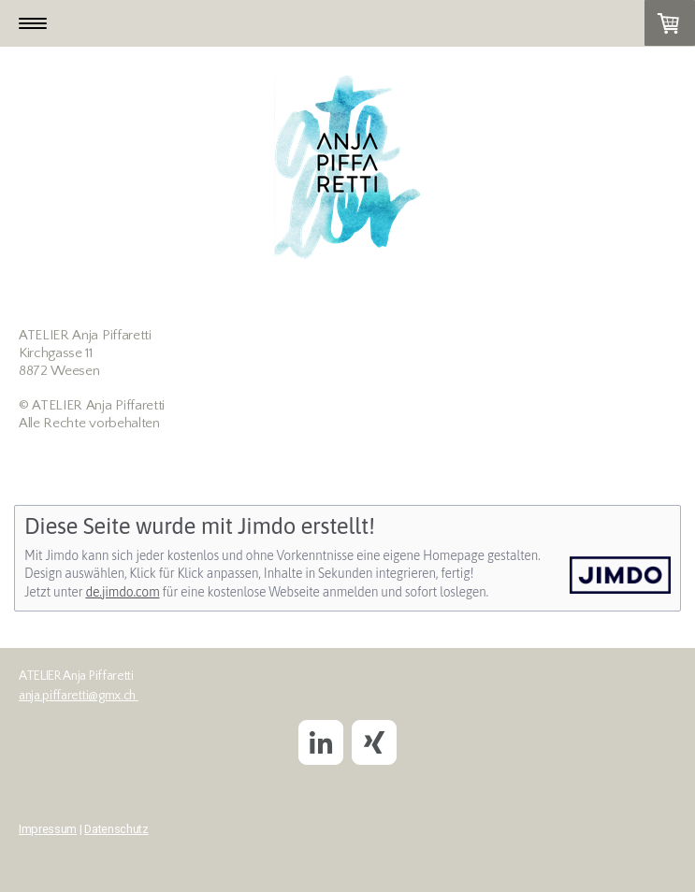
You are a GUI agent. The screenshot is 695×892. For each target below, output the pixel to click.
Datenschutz (116, 829)
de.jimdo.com (122, 591)
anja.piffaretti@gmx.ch (78, 695)
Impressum (48, 829)
